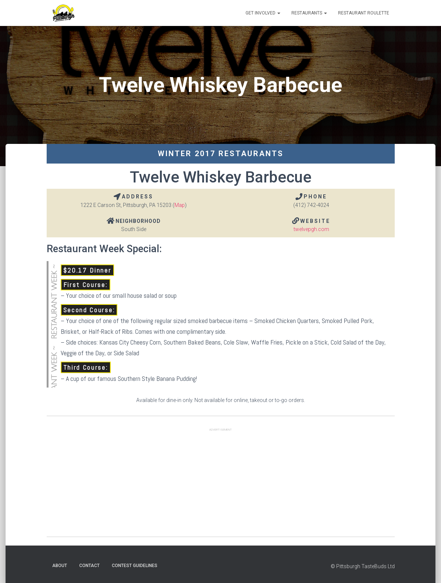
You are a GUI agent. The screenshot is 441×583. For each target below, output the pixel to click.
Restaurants (309, 13)
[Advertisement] (221, 485)
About (59, 565)
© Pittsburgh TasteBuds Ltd (363, 566)
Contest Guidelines (134, 565)
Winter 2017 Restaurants (221, 153)
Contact (89, 565)
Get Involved (262, 13)
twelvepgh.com (311, 229)
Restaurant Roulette (363, 13)
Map (179, 205)
